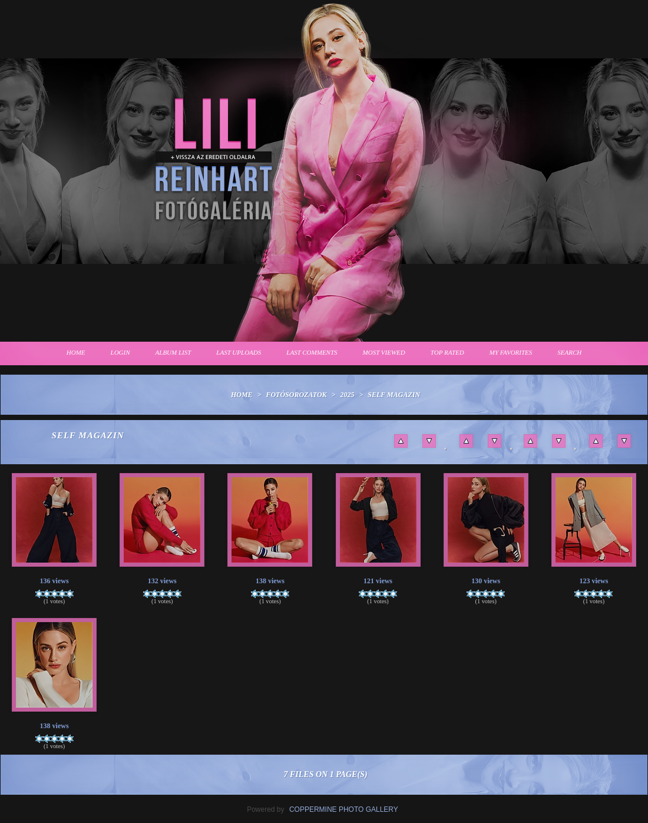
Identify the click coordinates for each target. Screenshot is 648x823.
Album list (173, 352)
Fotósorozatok (296, 395)
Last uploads (238, 352)
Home (76, 352)
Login (120, 352)
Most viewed (384, 352)
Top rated (447, 352)
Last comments (311, 352)
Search (569, 352)
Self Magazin (394, 395)
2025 (347, 395)
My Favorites (511, 352)
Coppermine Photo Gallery (343, 809)
